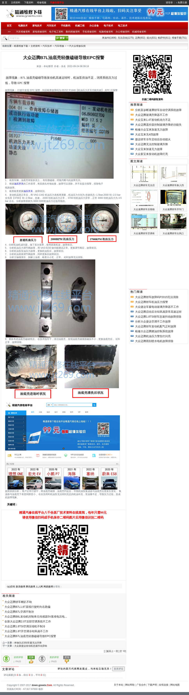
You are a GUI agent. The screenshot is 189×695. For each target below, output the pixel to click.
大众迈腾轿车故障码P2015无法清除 (156, 297)
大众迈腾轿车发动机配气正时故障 (155, 326)
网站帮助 (130, 684)
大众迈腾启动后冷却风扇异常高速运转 (158, 311)
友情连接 (163, 684)
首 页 (4, 2)
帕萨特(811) (164, 37)
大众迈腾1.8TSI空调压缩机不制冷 (24, 626)
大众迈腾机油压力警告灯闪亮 (153, 336)
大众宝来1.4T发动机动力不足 (153, 119)
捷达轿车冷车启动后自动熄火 (153, 139)
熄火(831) (152, 37)
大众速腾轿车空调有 (144, 233)
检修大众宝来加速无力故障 (151, 129)
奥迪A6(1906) (109, 37)
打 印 (122, 651)
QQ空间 (11, 586)
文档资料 (15, 2)
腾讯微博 (30, 586)
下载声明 (152, 684)
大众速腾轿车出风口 (173, 233)
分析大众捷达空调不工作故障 (153, 321)
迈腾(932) (140, 37)
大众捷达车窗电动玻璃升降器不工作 (157, 306)
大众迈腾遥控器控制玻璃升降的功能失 (158, 124)
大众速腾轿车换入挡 (173, 185)
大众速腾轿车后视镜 (144, 209)
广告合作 (141, 684)
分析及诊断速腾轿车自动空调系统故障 (158, 110)
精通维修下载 (21, 46)
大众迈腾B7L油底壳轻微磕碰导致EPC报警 (30, 636)
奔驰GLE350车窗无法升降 (28, 642)
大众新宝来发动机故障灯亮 (151, 154)
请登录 (169, 2)
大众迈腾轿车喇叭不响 (18, 601)
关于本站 (118, 684)
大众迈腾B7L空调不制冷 (19, 611)
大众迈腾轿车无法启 (144, 185)
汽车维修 (59, 46)
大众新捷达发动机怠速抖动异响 (30, 646)
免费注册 (182, 2)
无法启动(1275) (126, 37)
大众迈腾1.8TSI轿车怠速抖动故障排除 (158, 316)
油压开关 (18, 183)
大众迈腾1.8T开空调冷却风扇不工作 (26, 631)
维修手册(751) (179, 37)
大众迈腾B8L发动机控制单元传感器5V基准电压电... (35, 616)
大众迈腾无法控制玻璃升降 (151, 144)
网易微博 (48, 586)
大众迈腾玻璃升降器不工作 (151, 114)
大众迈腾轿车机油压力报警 (151, 301)
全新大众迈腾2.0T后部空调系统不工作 (27, 621)
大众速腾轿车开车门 (173, 209)
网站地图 (175, 684)
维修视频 (41, 2)
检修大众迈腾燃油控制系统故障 (154, 331)
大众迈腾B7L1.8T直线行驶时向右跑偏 (27, 606)
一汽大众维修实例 (76, 46)
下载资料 (28, 2)
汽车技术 (47, 46)
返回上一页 (112, 651)
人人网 (39, 586)
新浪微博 (20, 586)
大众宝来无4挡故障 (147, 134)
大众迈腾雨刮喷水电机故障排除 (154, 341)
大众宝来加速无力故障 (148, 149)
